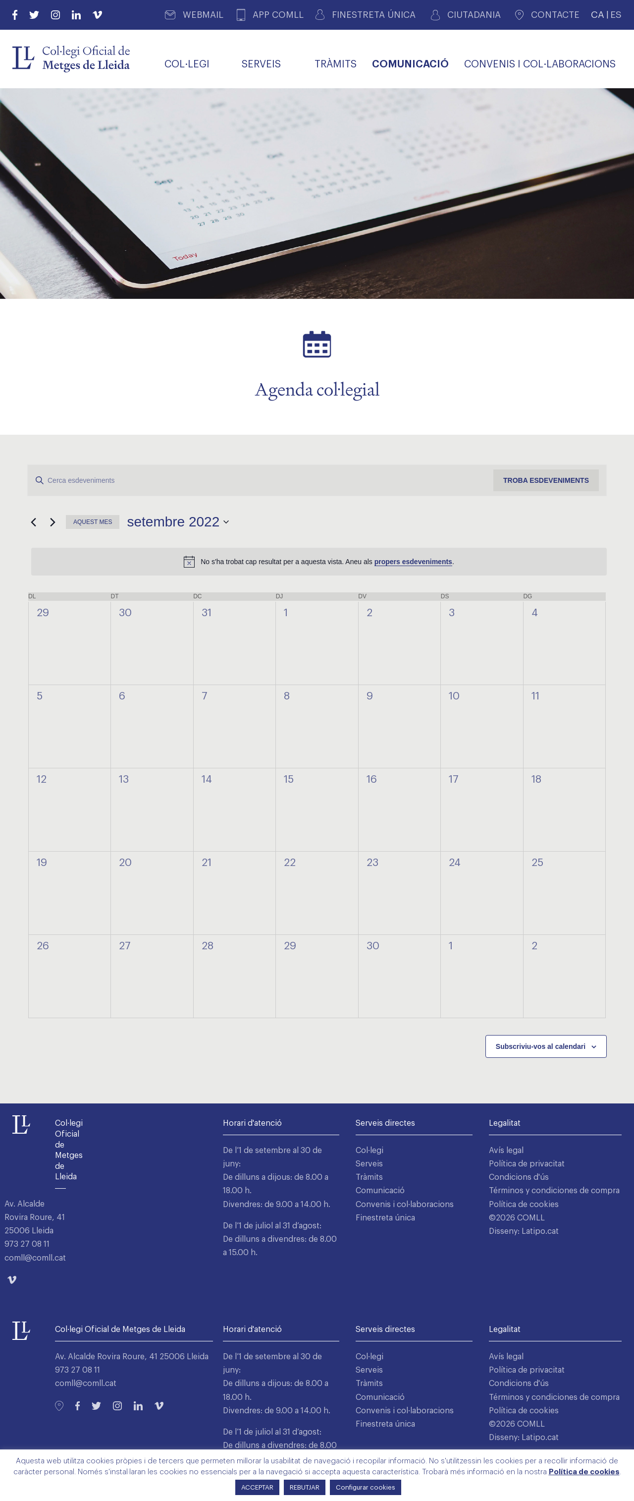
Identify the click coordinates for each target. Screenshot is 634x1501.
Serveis (369, 1164)
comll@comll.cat (35, 1258)
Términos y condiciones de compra (554, 1191)
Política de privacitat (527, 1164)
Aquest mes (92, 522)
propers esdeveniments (413, 562)
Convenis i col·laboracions (405, 1205)
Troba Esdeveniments (546, 480)
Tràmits (369, 1177)
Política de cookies (524, 1205)
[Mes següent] (52, 522)
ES (616, 14)
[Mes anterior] (33, 522)
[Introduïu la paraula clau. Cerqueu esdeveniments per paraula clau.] (260, 480)
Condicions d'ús (519, 1177)
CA (597, 14)
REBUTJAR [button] (304, 1487)
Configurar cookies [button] (365, 1487)
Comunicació (380, 1191)
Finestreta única (385, 1218)
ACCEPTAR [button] (257, 1487)
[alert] (319, 562)
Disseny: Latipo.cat (524, 1231)
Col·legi (369, 1151)
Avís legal (506, 1151)
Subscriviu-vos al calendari (540, 1046)
